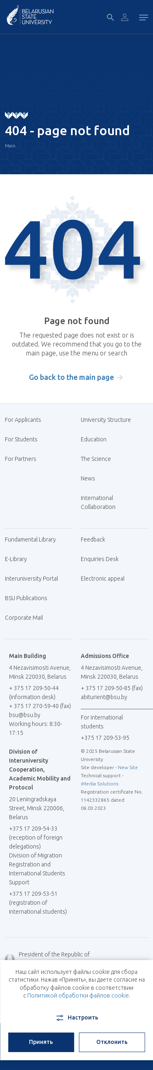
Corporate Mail (27, 617)
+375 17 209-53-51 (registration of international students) (38, 902)
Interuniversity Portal (34, 578)
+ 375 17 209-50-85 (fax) (112, 688)
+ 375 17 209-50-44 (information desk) (34, 692)
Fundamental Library (33, 539)
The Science (99, 459)
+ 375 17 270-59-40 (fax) (40, 706)
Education (93, 439)
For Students (21, 439)
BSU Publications (26, 598)
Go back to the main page (71, 377)
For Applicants (26, 420)
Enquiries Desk (100, 559)
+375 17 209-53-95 (105, 738)
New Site (128, 767)
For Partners (20, 459)
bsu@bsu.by (24, 715)
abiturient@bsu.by (104, 697)
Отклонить (112, 1042)
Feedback (93, 539)
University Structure (106, 420)
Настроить (76, 1018)
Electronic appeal (102, 578)
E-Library (19, 559)
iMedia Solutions (99, 783)
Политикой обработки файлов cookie (78, 995)
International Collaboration (102, 502)
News (88, 478)
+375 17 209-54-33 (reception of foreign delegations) (35, 837)
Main (10, 145)
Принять (41, 1042)
